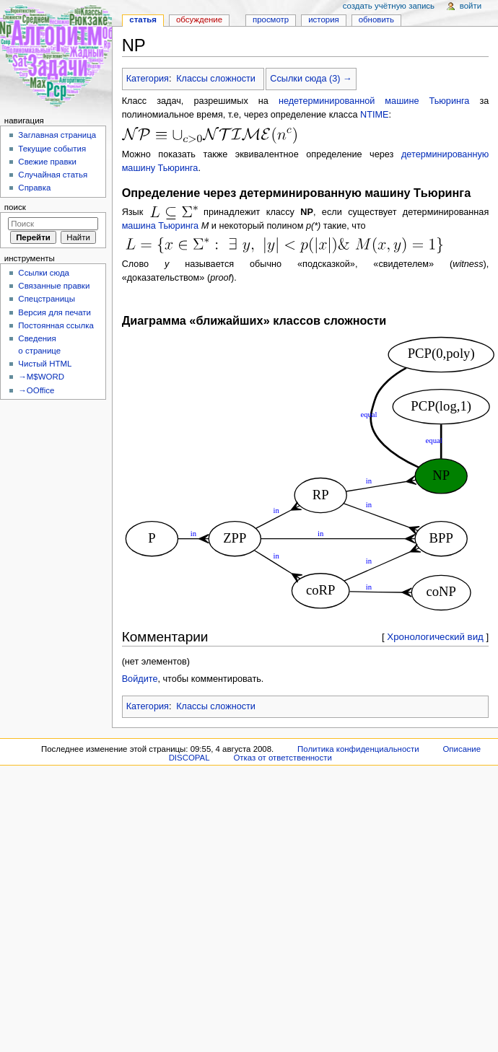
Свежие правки (47, 161)
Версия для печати (54, 312)
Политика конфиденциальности (358, 749)
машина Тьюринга (160, 226)
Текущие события (52, 148)
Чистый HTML (44, 363)
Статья (143, 19)
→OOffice (36, 390)
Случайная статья (52, 174)
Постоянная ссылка (55, 325)
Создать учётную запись (388, 5)
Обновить (376, 19)
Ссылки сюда (43, 272)
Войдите (140, 679)
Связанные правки (53, 285)
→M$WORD (41, 376)
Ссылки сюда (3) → (310, 79)
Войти (470, 5)
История (323, 19)
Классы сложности (215, 79)
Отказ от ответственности (282, 757)
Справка (34, 187)
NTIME (374, 115)
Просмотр (271, 19)
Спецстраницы (46, 298)
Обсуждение (199, 19)
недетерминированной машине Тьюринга (374, 101)
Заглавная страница (57, 135)
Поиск (15, 207)
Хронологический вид (435, 636)
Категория (147, 79)
